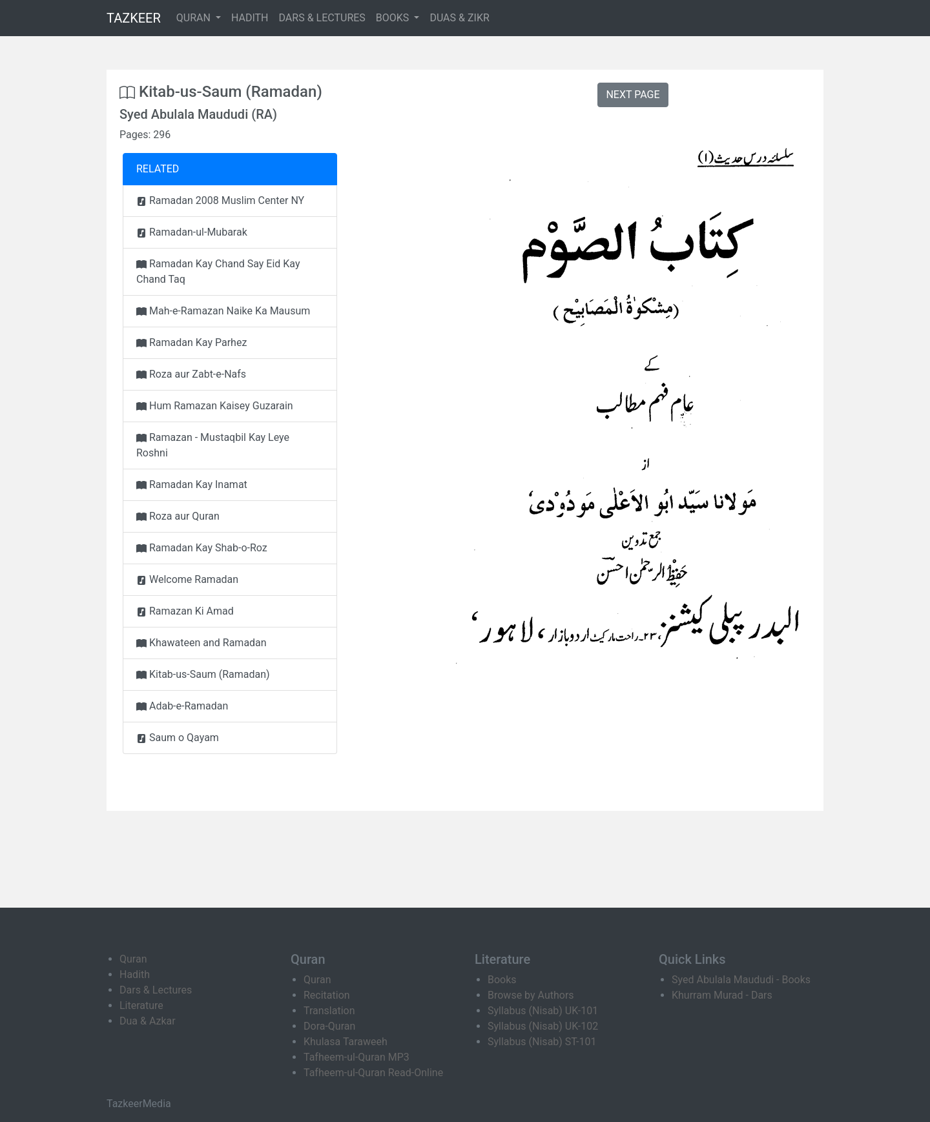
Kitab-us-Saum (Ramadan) (203, 674)
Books (502, 980)
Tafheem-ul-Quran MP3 (356, 1057)
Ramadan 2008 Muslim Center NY (220, 200)
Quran (133, 959)
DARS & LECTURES (322, 18)
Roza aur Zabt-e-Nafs (191, 374)
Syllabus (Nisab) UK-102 (543, 1026)
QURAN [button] (194, 18)
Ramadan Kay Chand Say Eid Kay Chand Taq (218, 271)
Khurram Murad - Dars (722, 995)
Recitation (327, 995)
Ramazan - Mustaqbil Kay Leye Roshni (212, 445)
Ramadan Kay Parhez (191, 342)
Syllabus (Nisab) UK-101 (543, 1011)
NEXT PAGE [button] (632, 94)
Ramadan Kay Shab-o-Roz (201, 548)
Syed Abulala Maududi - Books (741, 980)
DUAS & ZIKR (459, 18)
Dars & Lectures (155, 990)
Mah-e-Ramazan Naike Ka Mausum (223, 311)
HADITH (250, 18)
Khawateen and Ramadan (201, 643)
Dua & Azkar (147, 1021)
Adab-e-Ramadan (182, 706)
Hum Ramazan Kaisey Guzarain (214, 406)
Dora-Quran (329, 1026)
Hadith (134, 974)
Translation (329, 1011)
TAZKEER (134, 18)
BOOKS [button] (394, 18)
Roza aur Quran (178, 516)
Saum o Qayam (177, 737)
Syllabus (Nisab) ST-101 (542, 1041)
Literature (141, 1005)
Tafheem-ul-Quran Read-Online (373, 1072)
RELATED (157, 169)
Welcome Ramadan (187, 579)
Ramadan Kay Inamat (191, 484)
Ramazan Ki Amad (185, 611)
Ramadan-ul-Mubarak (191, 232)
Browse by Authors (531, 995)
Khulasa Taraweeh (346, 1041)
